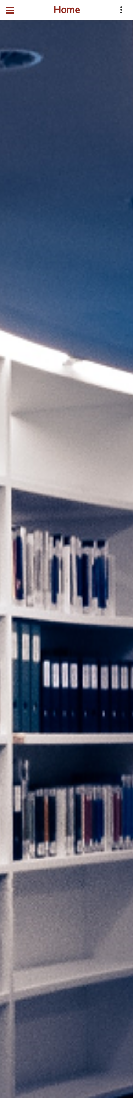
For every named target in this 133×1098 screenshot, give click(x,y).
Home (67, 10)
